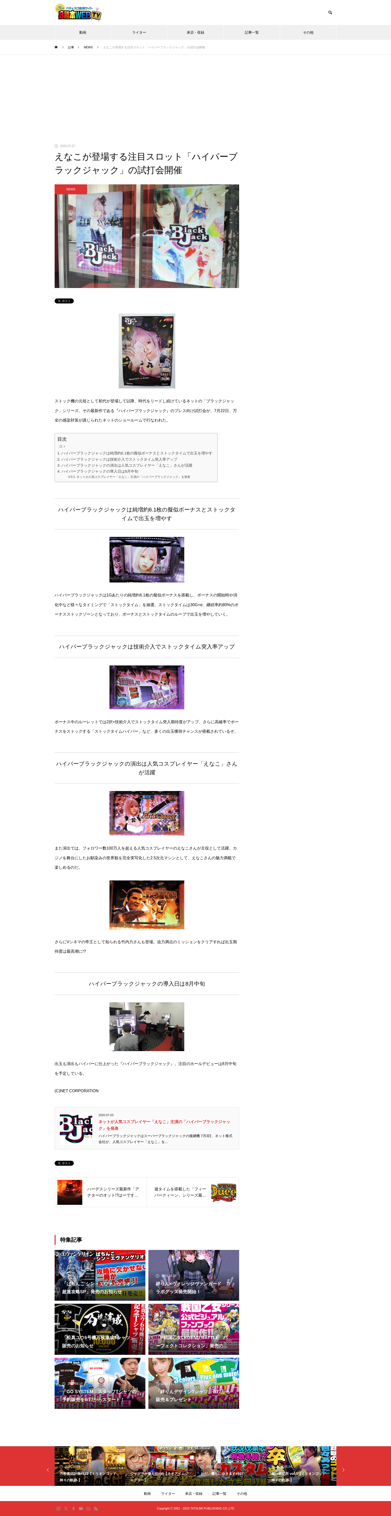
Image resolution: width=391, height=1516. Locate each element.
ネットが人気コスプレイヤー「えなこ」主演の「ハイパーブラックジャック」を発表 (133, 477)
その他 (308, 32)
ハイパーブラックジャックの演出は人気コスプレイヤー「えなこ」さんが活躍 (126, 465)
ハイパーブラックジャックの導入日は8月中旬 (99, 471)
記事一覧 (252, 32)
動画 (82, 32)
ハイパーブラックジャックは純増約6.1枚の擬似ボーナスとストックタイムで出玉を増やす (136, 453)
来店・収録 (195, 32)
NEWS (70, 189)
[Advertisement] (195, 92)
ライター (139, 32)
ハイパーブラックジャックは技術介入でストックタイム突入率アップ (119, 459)
